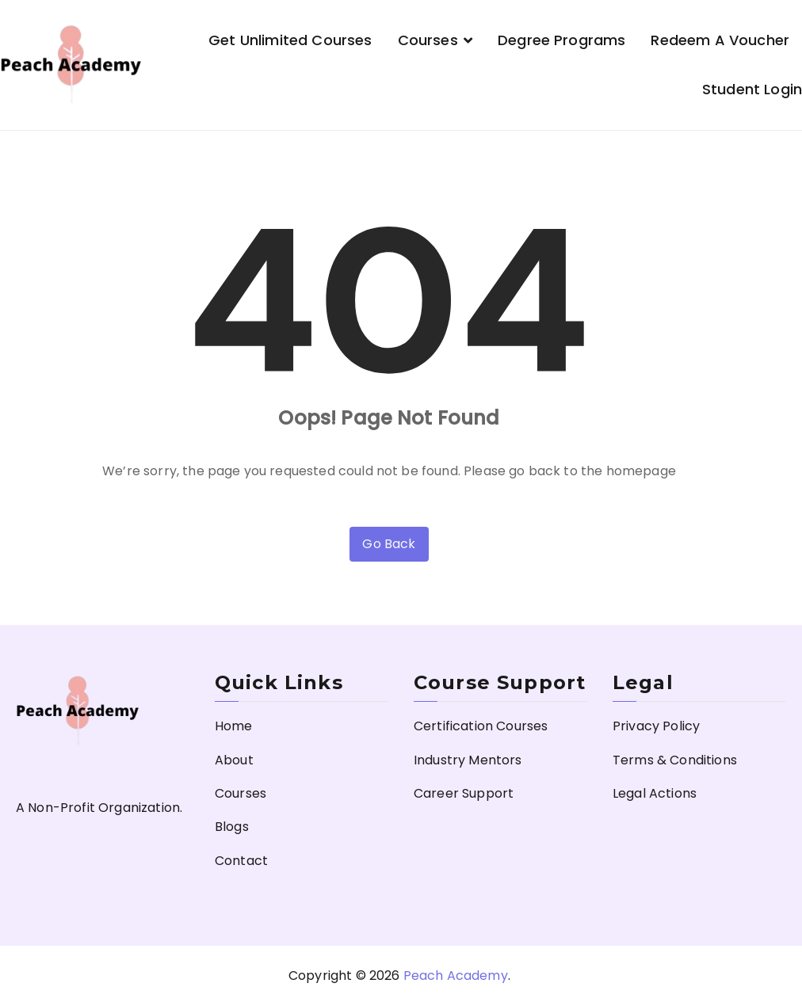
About (234, 760)
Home (234, 726)
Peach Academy (455, 975)
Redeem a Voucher (720, 40)
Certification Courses (481, 726)
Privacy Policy (656, 726)
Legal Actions (655, 793)
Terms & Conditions (675, 760)
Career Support (464, 793)
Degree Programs (561, 40)
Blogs (232, 826)
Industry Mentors (468, 760)
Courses (428, 40)
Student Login (752, 89)
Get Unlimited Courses (290, 40)
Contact (241, 861)
